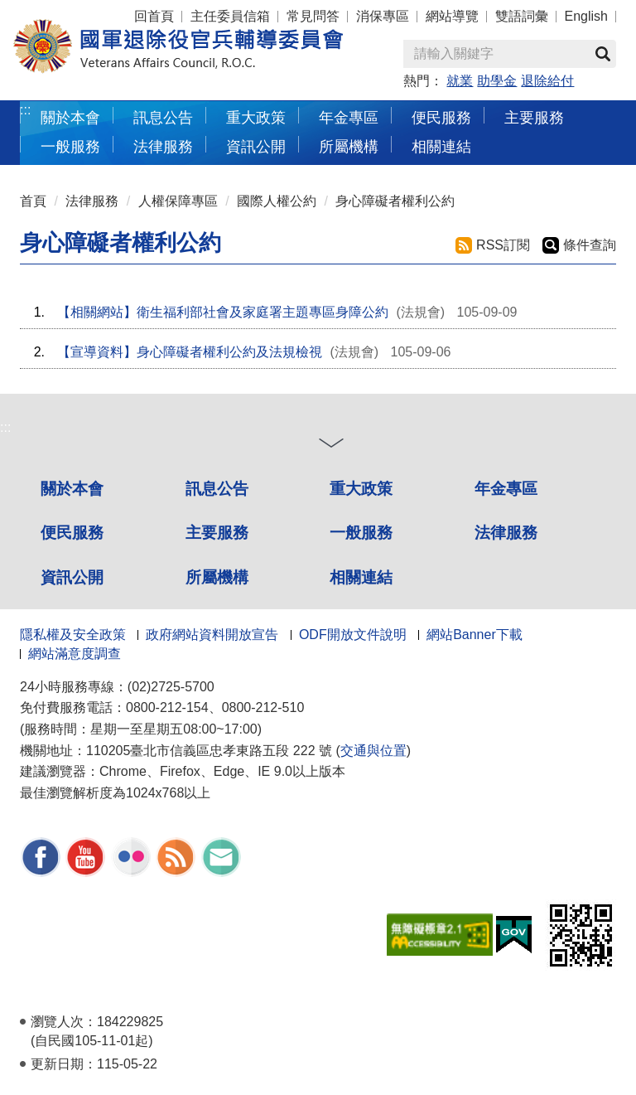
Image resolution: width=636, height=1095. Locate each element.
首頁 (33, 201)
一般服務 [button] (70, 146)
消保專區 (382, 16)
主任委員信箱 (230, 16)
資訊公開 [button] (256, 146)
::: (25, 110)
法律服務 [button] (163, 146)
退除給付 (547, 81)
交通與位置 (373, 751)
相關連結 (361, 577)
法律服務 (91, 201)
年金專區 (348, 117)
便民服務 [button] (441, 117)
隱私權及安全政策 (73, 634)
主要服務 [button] (534, 117)
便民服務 (72, 532)
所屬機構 (217, 577)
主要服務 (217, 532)
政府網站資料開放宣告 (212, 634)
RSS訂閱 (503, 245)
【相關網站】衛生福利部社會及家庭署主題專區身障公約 (222, 312)
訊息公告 (217, 488)
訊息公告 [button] (163, 117)
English (586, 16)
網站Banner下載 (474, 634)
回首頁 (154, 16)
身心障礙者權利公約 (395, 201)
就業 (459, 81)
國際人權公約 (276, 201)
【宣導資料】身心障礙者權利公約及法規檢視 (189, 352)
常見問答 (313, 16)
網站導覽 (452, 16)
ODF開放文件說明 (353, 634)
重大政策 (256, 117)
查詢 (603, 54)
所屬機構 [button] (348, 146)
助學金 (497, 81)
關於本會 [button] (70, 117)
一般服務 (361, 532)
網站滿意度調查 (74, 654)
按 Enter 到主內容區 (74, 11)
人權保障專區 (178, 201)
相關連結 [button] (441, 146)
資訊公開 (72, 577)
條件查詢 (589, 245)
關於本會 (72, 488)
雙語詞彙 (521, 16)
